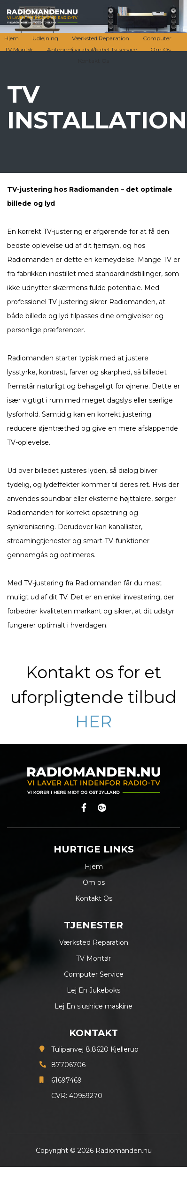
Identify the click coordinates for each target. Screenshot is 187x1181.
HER (93, 721)
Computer (157, 38)
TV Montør (19, 49)
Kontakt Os (93, 60)
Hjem (11, 38)
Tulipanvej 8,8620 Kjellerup (95, 1049)
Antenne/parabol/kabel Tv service (92, 49)
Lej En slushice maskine (93, 1006)
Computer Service (94, 974)
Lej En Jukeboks (93, 990)
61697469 (66, 1080)
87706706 (68, 1065)
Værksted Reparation (100, 38)
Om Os (160, 49)
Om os (94, 882)
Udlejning (45, 38)
